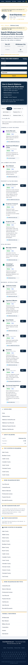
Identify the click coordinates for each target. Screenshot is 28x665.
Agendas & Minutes (11, 300)
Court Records (5, 484)
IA (3, 654)
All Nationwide (5, 617)
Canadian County (6, 462)
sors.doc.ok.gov (11, 158)
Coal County (5, 576)
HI (22, 652)
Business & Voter (18, 115)
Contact (23, 647)
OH (18, 656)
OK (20, 656)
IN (1, 654)
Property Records (6, 497)
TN (8, 658)
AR (8, 652)
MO (23, 654)
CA (10, 652)
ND (16, 656)
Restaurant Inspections (12, 385)
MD (13, 654)
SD (6, 658)
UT (11, 658)
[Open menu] (26, 1)
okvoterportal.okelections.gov (14, 381)
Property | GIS (10, 221)
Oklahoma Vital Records (8, 429)
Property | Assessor (12, 184)
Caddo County (5, 458)
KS (5, 654)
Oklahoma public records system (11, 54)
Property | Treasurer (12, 203)
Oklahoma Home (6, 416)
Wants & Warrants (6, 490)
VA (15, 658)
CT (14, 652)
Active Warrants (10, 131)
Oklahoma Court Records (8, 422)
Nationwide (8, 1)
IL (25, 652)
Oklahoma (7, 25)
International (5, 633)
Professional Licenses (7, 493)
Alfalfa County (5, 534)
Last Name (3, 65)
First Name (3, 61)
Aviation (4, 630)
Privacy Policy (10, 647)
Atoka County (5, 537)
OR (22, 656)
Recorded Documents (7, 500)
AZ (6, 652)
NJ (8, 656)
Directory (8, 349)
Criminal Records (6, 487)
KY (7, 654)
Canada (19, 1)
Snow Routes (10, 320)
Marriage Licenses (11, 247)
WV (20, 658)
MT (26, 654)
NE (2, 656)
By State (14, 1)
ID (23, 652)
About (4, 647)
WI (22, 658)
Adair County (5, 452)
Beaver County (5, 541)
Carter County (5, 465)
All (9, 108)
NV (4, 656)
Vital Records (7, 115)
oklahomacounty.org (12, 176)
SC (4, 658)
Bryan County (5, 550)
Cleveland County (6, 468)
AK (4, 652)
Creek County (5, 471)
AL (2, 652)
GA (20, 652)
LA (9, 654)
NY (12, 656)
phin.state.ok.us (11, 402)
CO (12, 652)
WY (24, 658)
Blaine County (5, 547)
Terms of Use (17, 647)
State (2, 70)
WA (17, 658)
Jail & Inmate (7, 112)
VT (13, 658)
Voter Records (5, 605)
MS (21, 654)
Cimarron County (6, 570)
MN (19, 654)
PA (24, 656)
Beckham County (6, 455)
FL (18, 652)
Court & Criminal (18, 108)
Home (2, 1)
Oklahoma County (11, 285)
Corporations (5, 627)
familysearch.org (11, 277)
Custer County (5, 474)
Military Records (6, 624)
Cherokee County (6, 563)
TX (9, 658)
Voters (8, 369)
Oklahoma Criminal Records (8, 419)
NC (14, 656)
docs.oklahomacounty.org (13, 141)
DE (16, 652)
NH (6, 656)
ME (11, 654)
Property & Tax (17, 112)
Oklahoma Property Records (8, 426)
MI (17, 654)
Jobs (7, 334)
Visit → (23, 132)
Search (14, 75)
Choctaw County (6, 566)
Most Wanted (10, 166)
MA (15, 654)
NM (10, 656)
